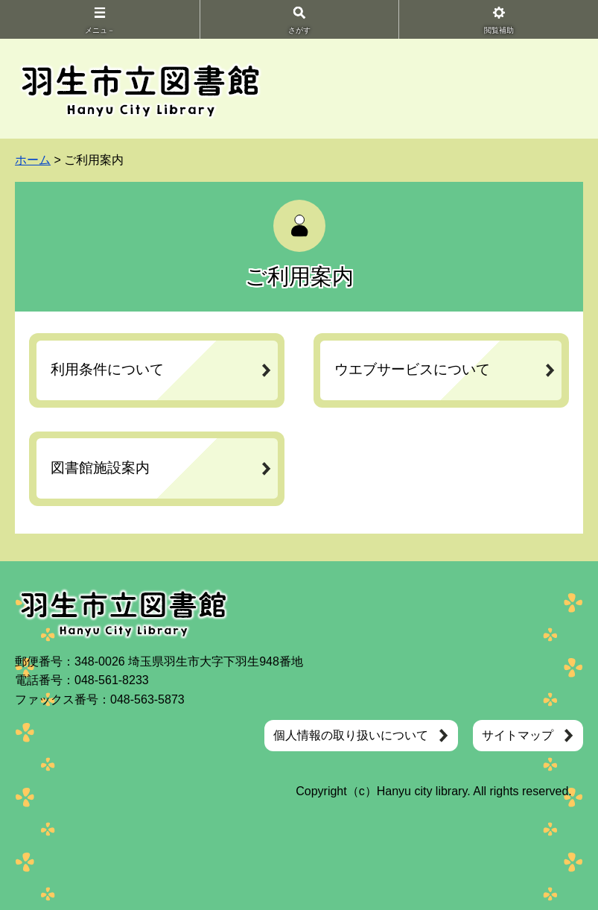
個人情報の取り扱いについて (350, 735)
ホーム (33, 160)
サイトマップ (517, 735)
